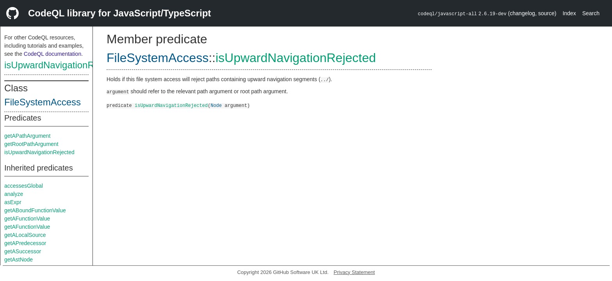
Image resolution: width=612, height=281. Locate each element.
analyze (13, 194)
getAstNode (18, 259)
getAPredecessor (25, 243)
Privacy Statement (354, 272)
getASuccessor (22, 251)
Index (569, 13)
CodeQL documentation (52, 54)
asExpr (12, 202)
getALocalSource (25, 235)
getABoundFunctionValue (35, 210)
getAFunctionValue (27, 218)
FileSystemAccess (42, 102)
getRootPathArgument (31, 144)
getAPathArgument (27, 136)
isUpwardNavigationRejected (64, 65)
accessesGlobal (23, 186)
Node (216, 105)
